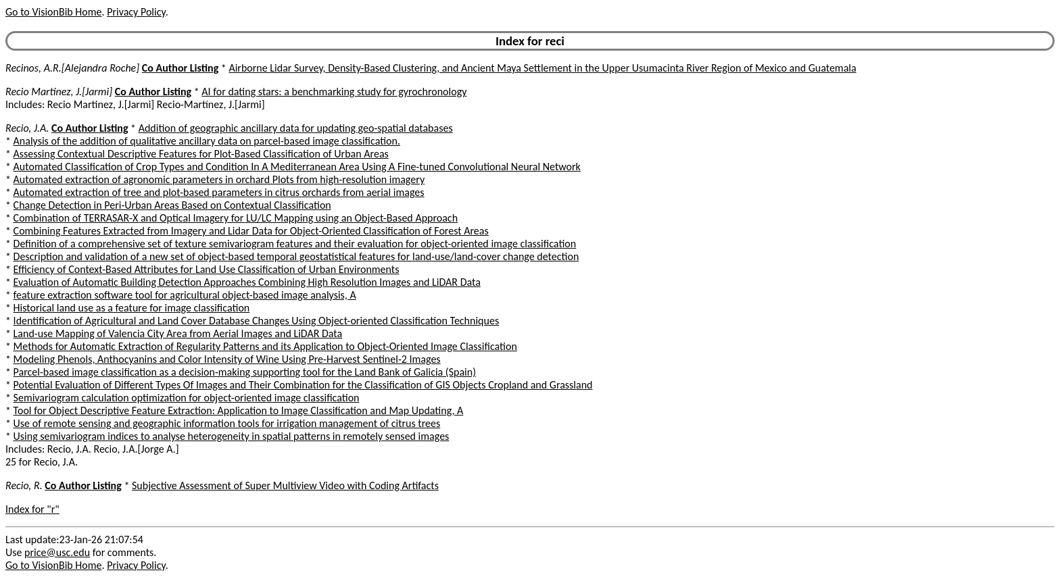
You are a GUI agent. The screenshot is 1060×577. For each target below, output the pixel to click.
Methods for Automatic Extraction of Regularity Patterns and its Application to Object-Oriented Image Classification (265, 346)
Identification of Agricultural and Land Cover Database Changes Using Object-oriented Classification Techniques (257, 320)
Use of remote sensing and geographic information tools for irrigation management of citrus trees (227, 423)
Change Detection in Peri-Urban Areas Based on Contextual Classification (172, 205)
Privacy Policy (136, 11)
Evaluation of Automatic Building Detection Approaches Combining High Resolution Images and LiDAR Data (247, 282)
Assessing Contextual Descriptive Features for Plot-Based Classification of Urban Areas (201, 153)
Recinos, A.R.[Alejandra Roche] (72, 67)
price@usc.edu (57, 552)
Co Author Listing (180, 67)
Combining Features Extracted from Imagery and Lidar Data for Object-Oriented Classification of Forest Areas (251, 230)
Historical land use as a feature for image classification (132, 307)
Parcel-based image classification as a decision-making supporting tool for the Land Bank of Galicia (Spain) (245, 372)
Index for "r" (32, 509)
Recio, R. (24, 485)
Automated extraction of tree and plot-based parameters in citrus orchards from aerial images (219, 192)
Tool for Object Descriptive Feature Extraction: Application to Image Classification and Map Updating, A (239, 410)
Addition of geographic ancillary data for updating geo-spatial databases (296, 128)
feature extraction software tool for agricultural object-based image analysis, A (185, 294)
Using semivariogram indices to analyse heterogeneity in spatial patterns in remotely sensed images (232, 436)
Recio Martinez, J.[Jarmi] (58, 91)
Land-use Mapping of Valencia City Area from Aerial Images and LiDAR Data (178, 333)
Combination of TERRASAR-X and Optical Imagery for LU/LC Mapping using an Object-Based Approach (236, 217)
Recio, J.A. (27, 128)
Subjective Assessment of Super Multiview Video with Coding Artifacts (285, 485)
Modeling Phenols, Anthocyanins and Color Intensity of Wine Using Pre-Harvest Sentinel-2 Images (227, 359)
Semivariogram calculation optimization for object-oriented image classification (187, 397)
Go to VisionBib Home (53, 11)
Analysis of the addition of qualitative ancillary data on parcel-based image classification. (207, 140)
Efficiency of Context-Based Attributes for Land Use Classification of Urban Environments (207, 269)
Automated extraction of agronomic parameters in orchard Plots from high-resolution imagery (219, 179)
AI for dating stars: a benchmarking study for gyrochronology (333, 91)
